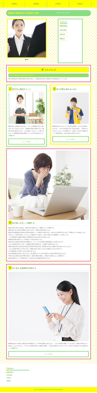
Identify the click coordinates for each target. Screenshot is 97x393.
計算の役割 (63, 30)
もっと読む (26, 141)
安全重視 (14, 3)
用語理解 (36, 3)
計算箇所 (58, 3)
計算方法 (62, 34)
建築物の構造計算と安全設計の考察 (23, 13)
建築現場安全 (64, 26)
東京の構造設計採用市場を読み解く (22, 75)
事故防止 (62, 38)
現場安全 (80, 3)
